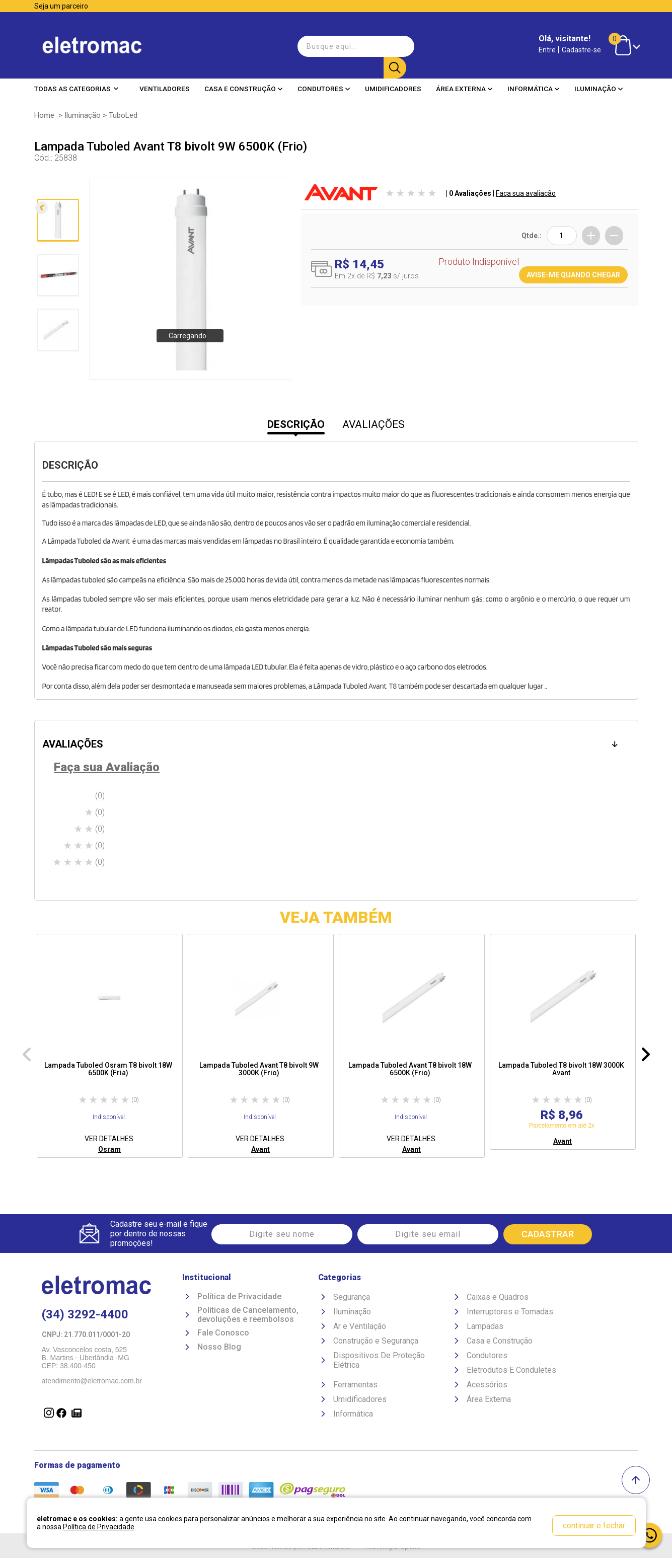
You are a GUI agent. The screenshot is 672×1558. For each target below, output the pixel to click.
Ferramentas (355, 1386)
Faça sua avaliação (526, 193)
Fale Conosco (223, 1335)
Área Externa (464, 80)
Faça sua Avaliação (107, 767)
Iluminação (598, 80)
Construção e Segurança (375, 1342)
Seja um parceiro (61, 6)
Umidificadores (393, 80)
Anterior (56, 189)
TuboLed (123, 115)
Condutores (323, 80)
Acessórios (487, 1386)
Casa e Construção (243, 80)
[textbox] (351, 42)
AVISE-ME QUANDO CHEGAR (573, 275)
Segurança (351, 1298)
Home (44, 115)
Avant (260, 1149)
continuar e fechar (594, 1525)
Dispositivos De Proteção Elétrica (379, 1361)
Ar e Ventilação (359, 1327)
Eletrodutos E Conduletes (511, 1371)
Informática (533, 80)
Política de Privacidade (239, 1298)
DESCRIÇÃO (296, 424)
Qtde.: (531, 236)
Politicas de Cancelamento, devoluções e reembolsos (247, 1316)
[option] (109, 1045)
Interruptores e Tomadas (510, 1313)
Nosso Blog (219, 1349)
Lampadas (485, 1327)
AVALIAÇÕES (373, 424)
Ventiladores (164, 80)
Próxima (56, 372)
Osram (109, 1149)
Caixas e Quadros (498, 1298)
